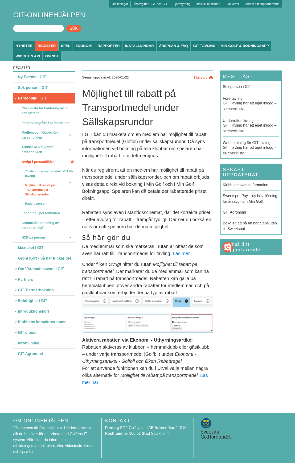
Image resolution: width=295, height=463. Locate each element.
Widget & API (28, 56)
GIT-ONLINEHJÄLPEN (49, 15)
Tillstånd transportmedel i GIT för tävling (49, 173)
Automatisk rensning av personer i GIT (40, 225)
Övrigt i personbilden (38, 162)
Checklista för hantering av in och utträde (44, 110)
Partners (25, 279)
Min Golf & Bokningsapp (245, 46)
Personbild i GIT (32, 98)
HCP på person (33, 237)
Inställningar (139, 46)
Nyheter (24, 46)
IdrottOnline (28, 343)
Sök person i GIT (33, 88)
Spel (65, 46)
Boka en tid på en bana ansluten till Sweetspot (250, 226)
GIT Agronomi (30, 354)
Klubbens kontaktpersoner (42, 322)
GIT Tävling (204, 46)
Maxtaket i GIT (30, 248)
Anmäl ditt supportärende (262, 4)
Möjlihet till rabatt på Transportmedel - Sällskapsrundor (40, 189)
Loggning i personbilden (40, 213)
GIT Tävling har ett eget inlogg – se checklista (251, 103)
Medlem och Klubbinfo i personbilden (40, 135)
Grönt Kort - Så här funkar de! (44, 258)
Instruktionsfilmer (208, 4)
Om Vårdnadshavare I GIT (41, 269)
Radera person (35, 203)
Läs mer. (182, 253)
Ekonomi (83, 46)
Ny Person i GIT (32, 77)
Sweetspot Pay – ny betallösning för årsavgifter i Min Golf (250, 198)
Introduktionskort (33, 311)
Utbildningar (120, 4)
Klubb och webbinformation (245, 185)
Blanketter (232, 4)
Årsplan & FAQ (173, 46)
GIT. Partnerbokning (36, 290)
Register (47, 46)
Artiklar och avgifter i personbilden (37, 149)
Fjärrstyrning (181, 4)
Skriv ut (200, 77)
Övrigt (52, 56)
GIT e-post (27, 333)
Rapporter (109, 46)
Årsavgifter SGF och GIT (151, 4)
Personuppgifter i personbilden (45, 123)
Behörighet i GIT (32, 301)
